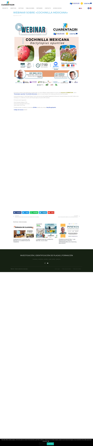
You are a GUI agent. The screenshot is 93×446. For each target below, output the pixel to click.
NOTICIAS (21, 8)
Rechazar (42, 443)
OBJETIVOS (13, 8)
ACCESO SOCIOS (57, 8)
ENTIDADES (39, 8)
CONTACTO (48, 8)
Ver (48, 441)
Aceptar (50, 443)
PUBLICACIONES (30, 8)
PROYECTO (5, 8)
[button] (17, 436)
